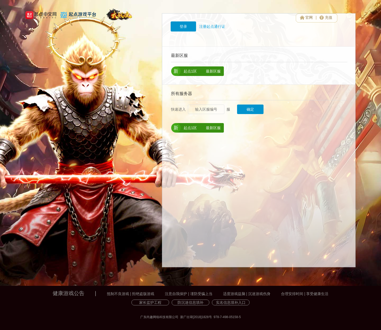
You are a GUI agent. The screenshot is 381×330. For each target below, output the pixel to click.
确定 (250, 109)
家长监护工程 (150, 302)
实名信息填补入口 (231, 302)
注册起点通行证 (212, 26)
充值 (328, 18)
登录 (183, 26)
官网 (309, 18)
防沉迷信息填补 (190, 302)
